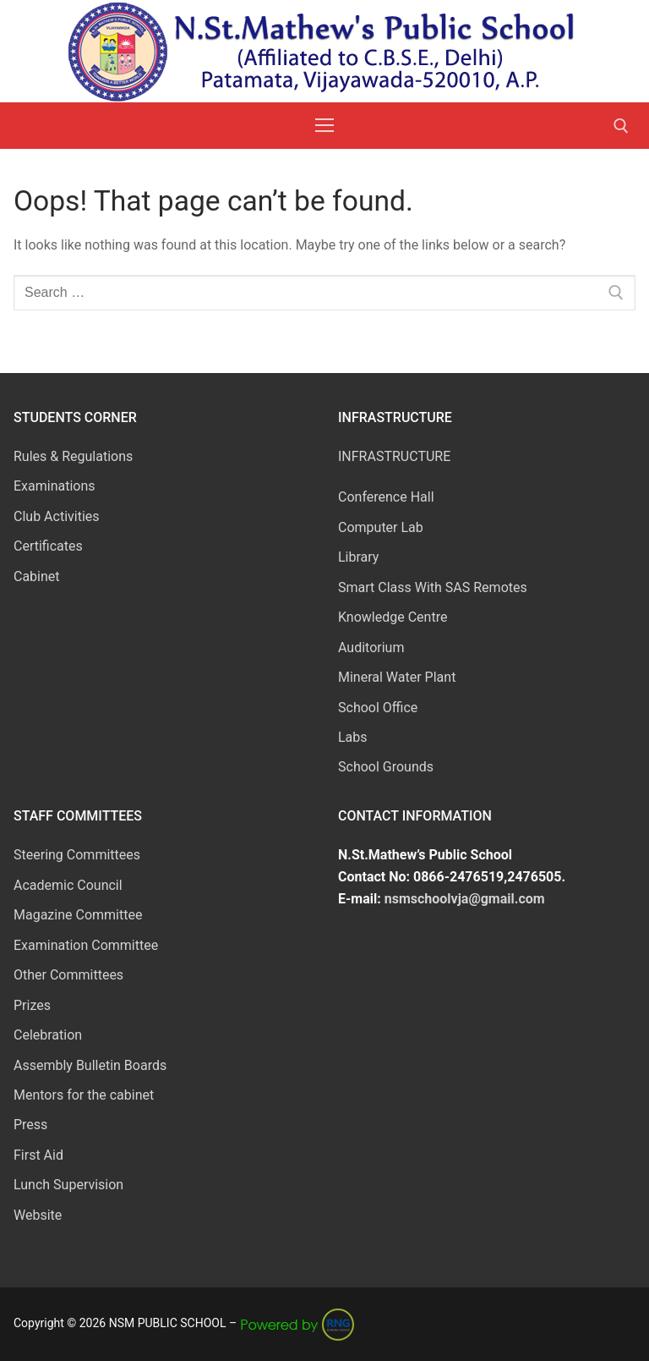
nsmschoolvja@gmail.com (464, 899)
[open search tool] (621, 126)
